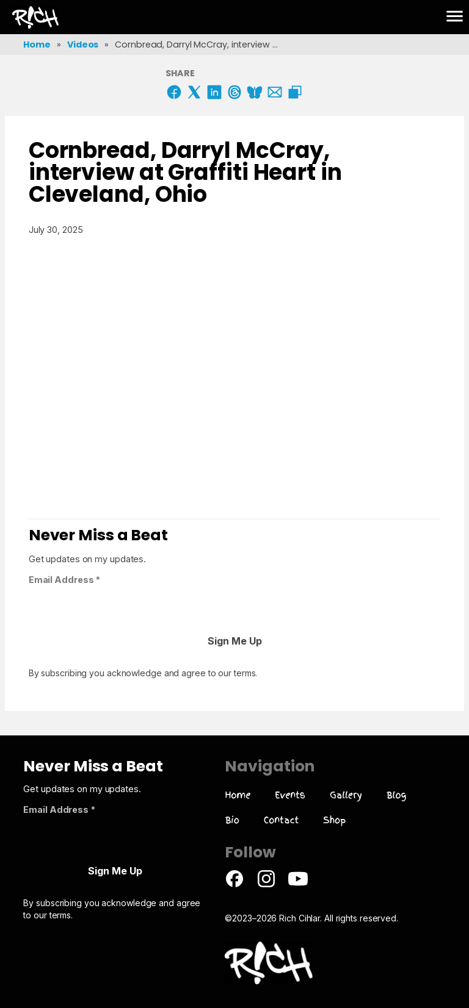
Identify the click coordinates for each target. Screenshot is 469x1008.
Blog (397, 794)
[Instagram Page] (266, 885)
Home (37, 44)
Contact (281, 819)
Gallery (346, 794)
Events (290, 794)
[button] (454, 17)
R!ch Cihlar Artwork (22, 16)
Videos (82, 44)
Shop (334, 819)
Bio (232, 819)
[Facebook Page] (234, 885)
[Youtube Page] (298, 885)
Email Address (65, 579)
